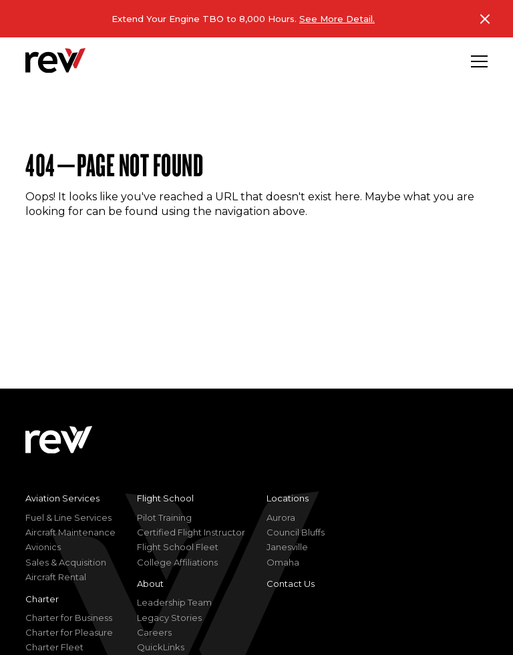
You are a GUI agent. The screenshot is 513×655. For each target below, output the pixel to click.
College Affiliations (177, 562)
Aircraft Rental (55, 577)
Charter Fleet (54, 647)
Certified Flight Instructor (191, 532)
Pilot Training (164, 517)
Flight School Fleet (177, 547)
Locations (288, 498)
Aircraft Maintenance (70, 532)
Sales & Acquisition (65, 562)
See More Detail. (337, 18)
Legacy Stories (169, 617)
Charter (42, 599)
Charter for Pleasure (69, 632)
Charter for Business (68, 617)
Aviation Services (62, 498)
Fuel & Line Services (68, 517)
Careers (154, 632)
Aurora (281, 517)
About (150, 583)
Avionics (43, 547)
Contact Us (291, 583)
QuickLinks (160, 647)
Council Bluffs (296, 532)
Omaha (283, 562)
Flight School (165, 498)
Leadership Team (174, 602)
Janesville (287, 547)
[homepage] (55, 60)
